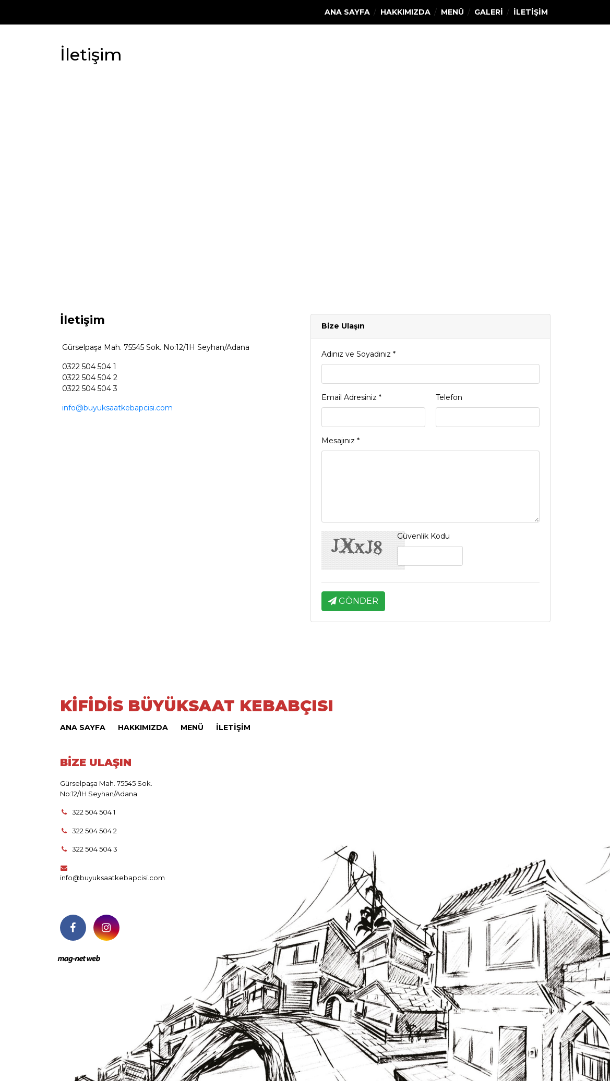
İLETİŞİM (530, 12)
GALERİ (488, 12)
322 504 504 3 (89, 849)
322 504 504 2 (88, 831)
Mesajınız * (340, 440)
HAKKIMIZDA (405, 12)
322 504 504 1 (88, 812)
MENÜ (452, 12)
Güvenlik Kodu (423, 536)
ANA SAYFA (347, 12)
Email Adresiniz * (351, 397)
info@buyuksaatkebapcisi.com (116, 407)
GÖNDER (353, 601)
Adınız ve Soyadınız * (358, 354)
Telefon (449, 397)
